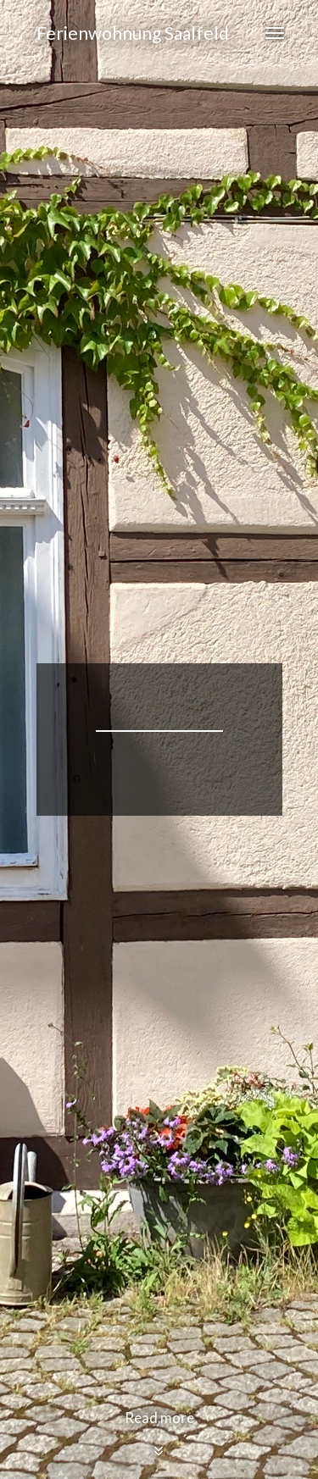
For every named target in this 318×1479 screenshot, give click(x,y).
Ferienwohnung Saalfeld (132, 32)
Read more (159, 1434)
